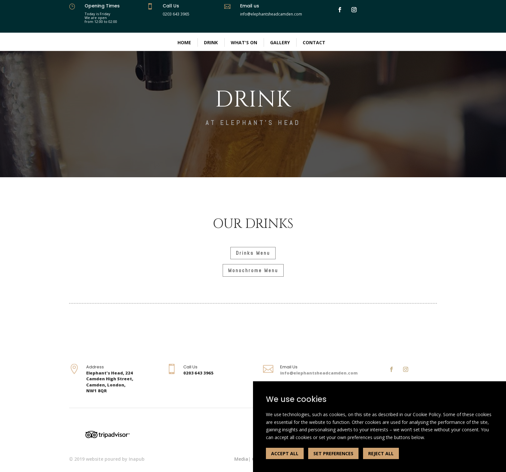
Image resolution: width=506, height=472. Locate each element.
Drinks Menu (253, 253)
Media (241, 459)
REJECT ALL (381, 453)
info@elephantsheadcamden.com (319, 373)
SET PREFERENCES (333, 453)
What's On (244, 42)
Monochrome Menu (253, 270)
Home (184, 42)
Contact (314, 42)
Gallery (280, 42)
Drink (211, 42)
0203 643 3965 (176, 14)
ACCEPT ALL (285, 453)
